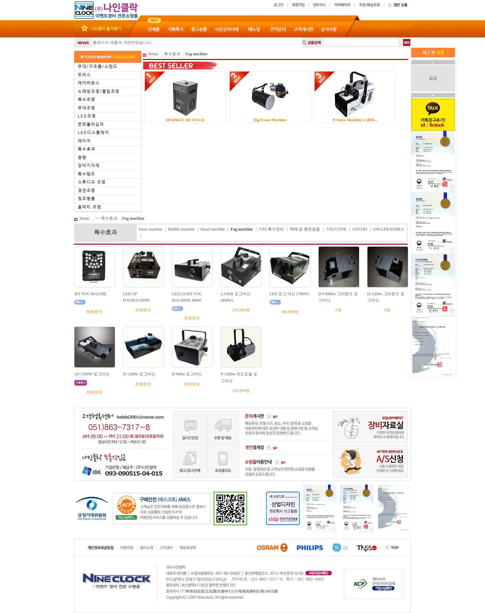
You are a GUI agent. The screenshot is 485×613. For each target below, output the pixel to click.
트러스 (84, 74)
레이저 (84, 141)
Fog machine (196, 54)
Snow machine (150, 229)
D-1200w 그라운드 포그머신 (386, 297)
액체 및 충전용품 (305, 229)
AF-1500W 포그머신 (91, 374)
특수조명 (86, 99)
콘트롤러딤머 (91, 124)
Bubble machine (181, 229)
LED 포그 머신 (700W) (289, 294)
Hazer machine (212, 229)
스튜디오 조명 (92, 182)
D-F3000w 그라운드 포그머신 (338, 297)
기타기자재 (336, 229)
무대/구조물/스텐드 (98, 66)
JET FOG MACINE (90, 294)
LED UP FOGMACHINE (136, 297)
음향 (82, 157)
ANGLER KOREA (388, 229)
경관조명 (86, 190)
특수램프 (86, 174)
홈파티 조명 (89, 207)
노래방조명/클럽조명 (99, 91)
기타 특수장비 (271, 229)
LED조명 (87, 116)
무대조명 (86, 107)
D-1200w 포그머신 (139, 374)
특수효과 (86, 149)
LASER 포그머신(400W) (236, 297)
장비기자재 (89, 165)
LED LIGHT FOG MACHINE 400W (187, 297)
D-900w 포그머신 (187, 374)
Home (153, 54)
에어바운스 (89, 83)
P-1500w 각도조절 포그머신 (239, 377)
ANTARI (359, 229)
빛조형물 (86, 198)
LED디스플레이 (93, 132)
